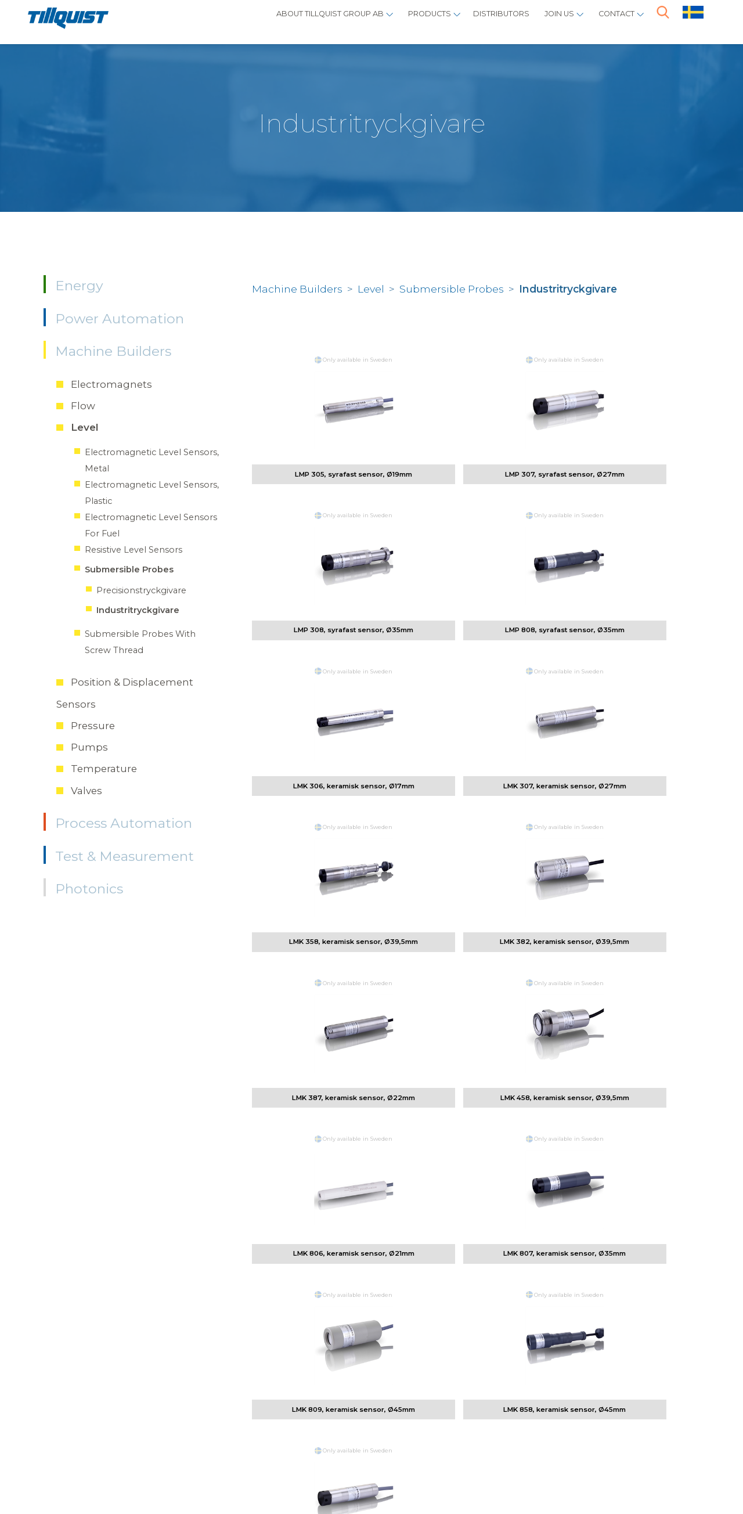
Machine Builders (113, 351)
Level (85, 427)
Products (389, 20)
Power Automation (119, 319)
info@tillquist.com (225, 1422)
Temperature (104, 768)
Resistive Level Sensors (133, 550)
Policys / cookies (126, 1466)
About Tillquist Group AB (269, 20)
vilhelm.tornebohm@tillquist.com (269, 1262)
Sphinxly (205, 1466)
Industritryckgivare (137, 610)
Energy (79, 285)
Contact (611, 20)
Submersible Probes (129, 569)
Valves (86, 790)
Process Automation (123, 823)
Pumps (89, 747)
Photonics (89, 889)
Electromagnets (111, 384)
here (663, 1388)
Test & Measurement (124, 856)
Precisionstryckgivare (141, 590)
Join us (544, 20)
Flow (83, 406)
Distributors (474, 20)
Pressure (93, 725)
